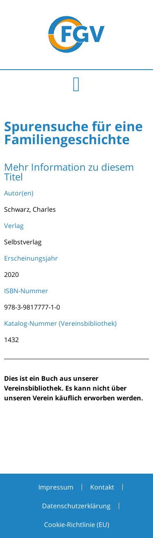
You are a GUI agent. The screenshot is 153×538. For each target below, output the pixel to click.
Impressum (55, 487)
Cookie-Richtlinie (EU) (76, 524)
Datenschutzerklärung (76, 505)
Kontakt (102, 487)
